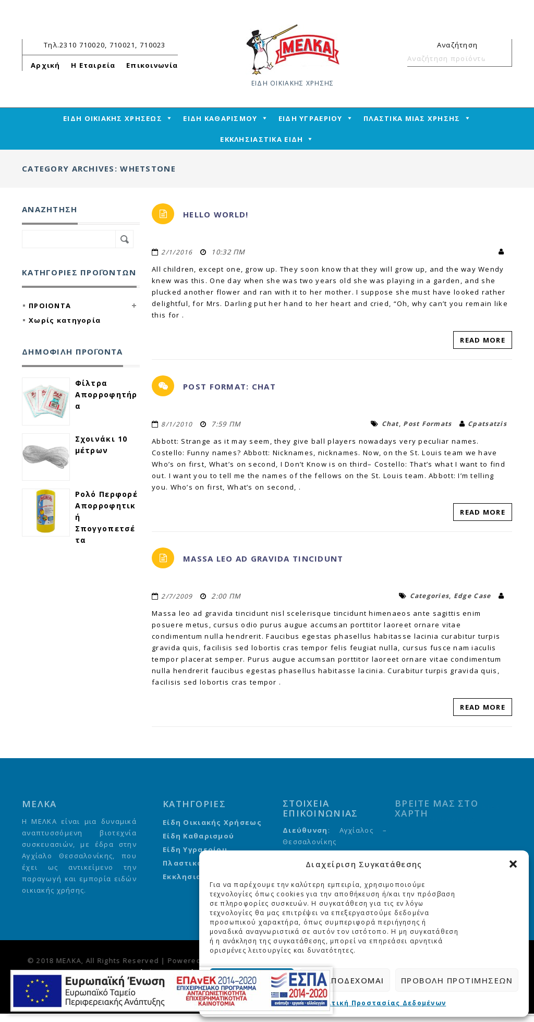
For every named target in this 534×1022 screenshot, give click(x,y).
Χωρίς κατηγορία (65, 320)
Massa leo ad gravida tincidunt (263, 558)
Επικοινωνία (152, 65)
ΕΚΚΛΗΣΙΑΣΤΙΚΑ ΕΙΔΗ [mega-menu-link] (261, 139)
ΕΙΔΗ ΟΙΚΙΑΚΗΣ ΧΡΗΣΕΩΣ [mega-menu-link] (112, 118)
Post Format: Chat (229, 386)
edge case (472, 595)
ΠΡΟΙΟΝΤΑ (50, 305)
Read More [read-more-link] (482, 340)
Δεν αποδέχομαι (344, 980)
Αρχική (45, 65)
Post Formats (427, 423)
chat (390, 423)
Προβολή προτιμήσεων (457, 980)
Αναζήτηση (499, 58)
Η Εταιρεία (93, 65)
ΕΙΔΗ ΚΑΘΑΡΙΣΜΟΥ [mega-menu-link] (220, 118)
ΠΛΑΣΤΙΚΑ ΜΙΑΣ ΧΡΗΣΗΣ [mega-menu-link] (411, 118)
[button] (513, 864)
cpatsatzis (487, 423)
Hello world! (215, 214)
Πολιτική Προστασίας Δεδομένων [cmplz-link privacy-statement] (379, 1003)
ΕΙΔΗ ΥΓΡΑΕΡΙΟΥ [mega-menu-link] (310, 118)
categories (430, 595)
